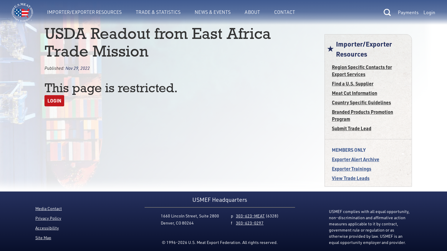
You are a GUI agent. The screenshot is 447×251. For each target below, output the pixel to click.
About (252, 12)
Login (429, 12)
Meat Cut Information (354, 93)
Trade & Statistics (158, 12)
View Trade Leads (351, 178)
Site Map (43, 237)
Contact (284, 12)
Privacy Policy (48, 218)
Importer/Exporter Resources (84, 12)
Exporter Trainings (351, 169)
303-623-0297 (250, 222)
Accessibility (47, 227)
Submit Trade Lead (351, 128)
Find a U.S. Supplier (352, 83)
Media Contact (48, 208)
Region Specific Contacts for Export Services (362, 70)
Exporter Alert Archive (355, 159)
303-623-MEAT (250, 215)
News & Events (213, 12)
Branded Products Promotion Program (362, 115)
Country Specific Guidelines (361, 102)
